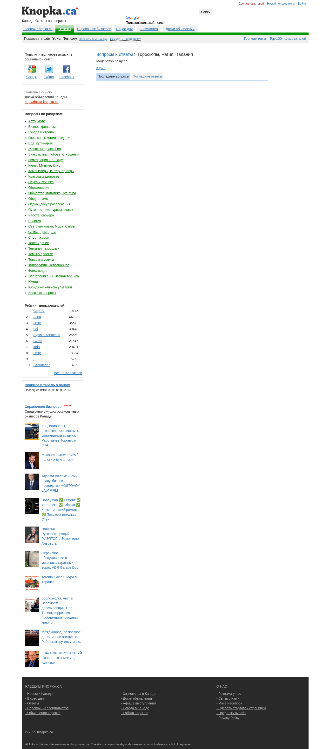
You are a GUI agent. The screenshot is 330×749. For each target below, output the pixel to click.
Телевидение (38, 243)
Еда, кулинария (40, 143)
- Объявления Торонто (43, 713)
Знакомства (149, 29)
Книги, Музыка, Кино (44, 165)
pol (36, 329)
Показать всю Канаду (93, 39)
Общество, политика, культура (52, 193)
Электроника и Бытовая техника (53, 276)
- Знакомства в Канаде (138, 694)
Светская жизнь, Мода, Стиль (51, 226)
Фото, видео (37, 271)
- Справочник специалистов (47, 708)
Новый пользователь (281, 3)
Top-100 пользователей (287, 38)
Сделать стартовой (251, 3)
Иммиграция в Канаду (45, 160)
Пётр (37, 323)
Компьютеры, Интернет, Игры (51, 171)
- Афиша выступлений (138, 703)
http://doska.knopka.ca (42, 102)
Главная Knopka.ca (38, 29)
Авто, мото (36, 121)
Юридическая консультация (50, 287)
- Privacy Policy (228, 718)
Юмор (33, 282)
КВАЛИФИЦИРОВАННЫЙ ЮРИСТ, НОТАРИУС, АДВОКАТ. (62, 658)
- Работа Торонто (134, 713)
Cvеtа (38, 341)
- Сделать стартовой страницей (241, 708)
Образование (38, 187)
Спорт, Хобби (38, 237)
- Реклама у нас (228, 694)
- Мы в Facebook (229, 703)
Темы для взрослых (43, 248)
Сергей (39, 311)
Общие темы (38, 199)
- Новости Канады (39, 694)
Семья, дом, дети (42, 232)
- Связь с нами (227, 698)
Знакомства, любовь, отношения (54, 154)
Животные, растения (44, 149)
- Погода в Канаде (135, 708)
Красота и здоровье (43, 176)
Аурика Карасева (47, 335)
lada (37, 347)
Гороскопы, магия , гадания (49, 138)
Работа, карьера (41, 215)
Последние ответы (147, 76)
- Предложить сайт (231, 713)
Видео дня (124, 29)
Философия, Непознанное (48, 265)
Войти (302, 3)
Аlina (37, 317)
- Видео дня (34, 698)
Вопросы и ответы (114, 54)
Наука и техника (41, 182)
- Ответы (32, 703)
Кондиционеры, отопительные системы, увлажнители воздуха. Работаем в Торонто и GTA (60, 435)
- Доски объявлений (136, 698)
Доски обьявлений (180, 29)
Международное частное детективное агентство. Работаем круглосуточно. (61, 637)
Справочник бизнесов (94, 29)
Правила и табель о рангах (47, 385)
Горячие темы (255, 38)
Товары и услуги (41, 259)
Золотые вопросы (42, 293)
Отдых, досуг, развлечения (49, 204)
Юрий (101, 68)
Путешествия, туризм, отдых (50, 210)
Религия (34, 221)
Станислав (42, 365)
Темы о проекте (40, 254)
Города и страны (41, 132)
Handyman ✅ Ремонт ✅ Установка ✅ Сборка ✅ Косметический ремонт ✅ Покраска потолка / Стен (61, 509)
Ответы (65, 29)
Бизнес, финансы (42, 127)
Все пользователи (68, 373)
